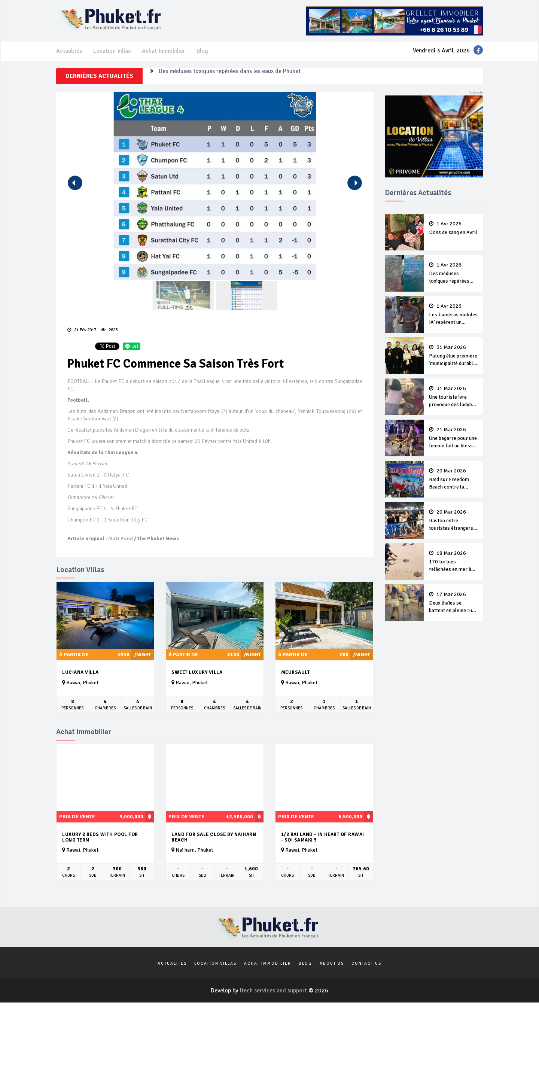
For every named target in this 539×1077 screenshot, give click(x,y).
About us (332, 963)
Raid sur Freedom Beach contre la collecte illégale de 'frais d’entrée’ (453, 479)
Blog (202, 51)
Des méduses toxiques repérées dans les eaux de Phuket (230, 76)
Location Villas (112, 51)
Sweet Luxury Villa (196, 672)
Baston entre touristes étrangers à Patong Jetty (453, 520)
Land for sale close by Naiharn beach (213, 837)
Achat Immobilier (163, 51)
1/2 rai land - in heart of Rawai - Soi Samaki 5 (322, 837)
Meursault (295, 672)
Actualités (69, 51)
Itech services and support (274, 990)
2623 (109, 330)
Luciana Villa (80, 672)
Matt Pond (120, 538)
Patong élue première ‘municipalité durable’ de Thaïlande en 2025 (453, 356)
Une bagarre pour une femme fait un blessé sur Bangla (453, 438)
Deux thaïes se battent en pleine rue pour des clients (453, 603)
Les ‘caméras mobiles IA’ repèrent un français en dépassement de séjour (453, 314)
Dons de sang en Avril (453, 228)
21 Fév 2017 (81, 330)
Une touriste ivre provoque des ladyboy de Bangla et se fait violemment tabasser (453, 397)
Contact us (366, 963)
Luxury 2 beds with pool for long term (100, 837)
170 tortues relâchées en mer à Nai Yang (453, 562)
